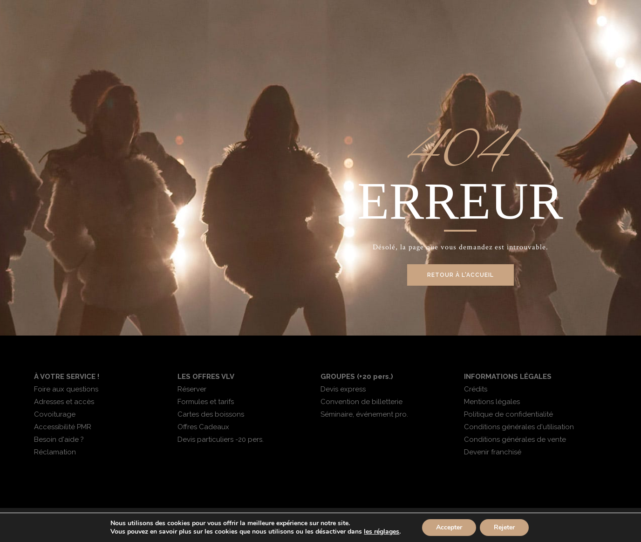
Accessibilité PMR (62, 427)
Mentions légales (492, 402)
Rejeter (504, 527)
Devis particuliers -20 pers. (220, 439)
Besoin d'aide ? (59, 439)
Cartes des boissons (210, 414)
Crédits (475, 389)
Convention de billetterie (361, 402)
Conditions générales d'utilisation (519, 427)
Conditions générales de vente (515, 439)
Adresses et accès (64, 402)
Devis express (343, 389)
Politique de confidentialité (508, 414)
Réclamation (55, 452)
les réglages (381, 532)
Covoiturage (54, 414)
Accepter (449, 527)
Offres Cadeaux (203, 427)
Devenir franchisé (492, 452)
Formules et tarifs (205, 402)
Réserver (191, 389)
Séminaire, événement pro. (364, 414)
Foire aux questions (66, 389)
